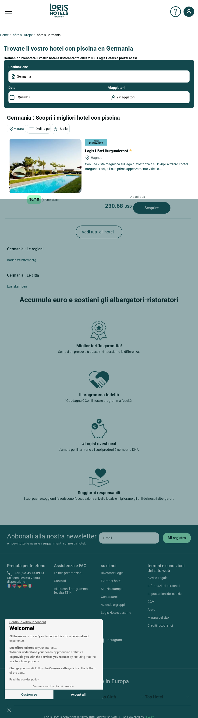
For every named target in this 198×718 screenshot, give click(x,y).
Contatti (60, 581)
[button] (9, 710)
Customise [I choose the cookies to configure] (29, 694)
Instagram (109, 640)
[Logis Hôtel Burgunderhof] (45, 166)
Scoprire (152, 208)
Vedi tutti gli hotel (98, 231)
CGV (151, 602)
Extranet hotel (111, 581)
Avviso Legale (157, 578)
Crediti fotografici (160, 625)
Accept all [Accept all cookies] (78, 694)
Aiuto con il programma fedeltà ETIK (71, 590)
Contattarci (109, 597)
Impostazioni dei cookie (164, 594)
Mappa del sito (158, 617)
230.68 (119, 206)
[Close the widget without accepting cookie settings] (27, 622)
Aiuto (151, 609)
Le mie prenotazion (67, 573)
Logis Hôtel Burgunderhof (108, 151)
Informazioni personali (164, 586)
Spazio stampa (112, 589)
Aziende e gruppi (113, 605)
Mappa (16, 128)
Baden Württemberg (21, 260)
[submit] (177, 538)
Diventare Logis (112, 573)
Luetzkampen (17, 286)
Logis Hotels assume (116, 612)
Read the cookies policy (24, 679)
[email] (129, 538)
